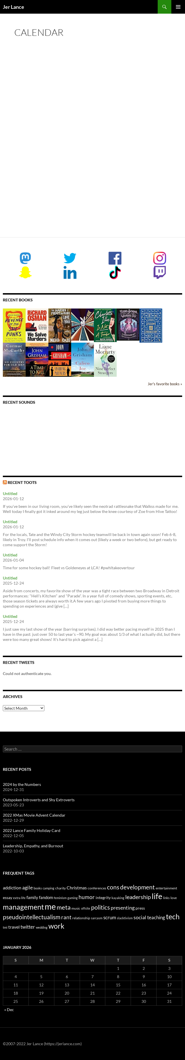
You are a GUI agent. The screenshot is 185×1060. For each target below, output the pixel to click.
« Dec (9, 1009)
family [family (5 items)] (32, 897)
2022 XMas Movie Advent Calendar (34, 815)
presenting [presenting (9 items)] (123, 907)
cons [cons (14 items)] (113, 887)
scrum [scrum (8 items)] (109, 917)
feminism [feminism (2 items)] (60, 898)
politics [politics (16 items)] (100, 907)
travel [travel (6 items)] (14, 926)
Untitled (10, 493)
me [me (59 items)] (50, 906)
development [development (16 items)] (137, 887)
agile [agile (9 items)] (27, 887)
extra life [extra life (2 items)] (19, 898)
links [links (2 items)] (166, 898)
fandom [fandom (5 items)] (46, 897)
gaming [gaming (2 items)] (72, 898)
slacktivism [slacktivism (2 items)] (125, 918)
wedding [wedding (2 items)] (42, 927)
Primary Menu (178, 7)
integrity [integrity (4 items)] (103, 897)
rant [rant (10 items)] (66, 917)
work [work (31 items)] (56, 926)
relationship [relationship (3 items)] (81, 918)
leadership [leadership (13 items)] (138, 896)
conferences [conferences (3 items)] (97, 888)
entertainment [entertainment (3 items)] (166, 888)
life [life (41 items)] (157, 896)
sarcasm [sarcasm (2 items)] (96, 918)
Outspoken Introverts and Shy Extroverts (39, 799)
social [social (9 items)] (139, 917)
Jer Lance (13, 7)
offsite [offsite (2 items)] (85, 908)
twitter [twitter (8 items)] (27, 927)
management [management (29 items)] (23, 906)
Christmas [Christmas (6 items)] (77, 887)
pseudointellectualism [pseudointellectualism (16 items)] (31, 917)
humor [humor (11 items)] (87, 897)
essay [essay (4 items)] (7, 897)
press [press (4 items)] (140, 908)
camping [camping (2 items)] (48, 888)
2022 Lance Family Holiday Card (31, 830)
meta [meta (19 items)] (64, 907)
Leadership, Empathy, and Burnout (33, 845)
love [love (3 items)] (173, 898)
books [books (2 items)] (38, 888)
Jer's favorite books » (165, 384)
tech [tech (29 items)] (173, 916)
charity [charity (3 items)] (60, 888)
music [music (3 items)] (75, 908)
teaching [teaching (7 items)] (156, 917)
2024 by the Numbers (22, 784)
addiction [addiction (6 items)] (12, 887)
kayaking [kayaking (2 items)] (118, 898)
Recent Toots (22, 482)
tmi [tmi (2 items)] (5, 927)
